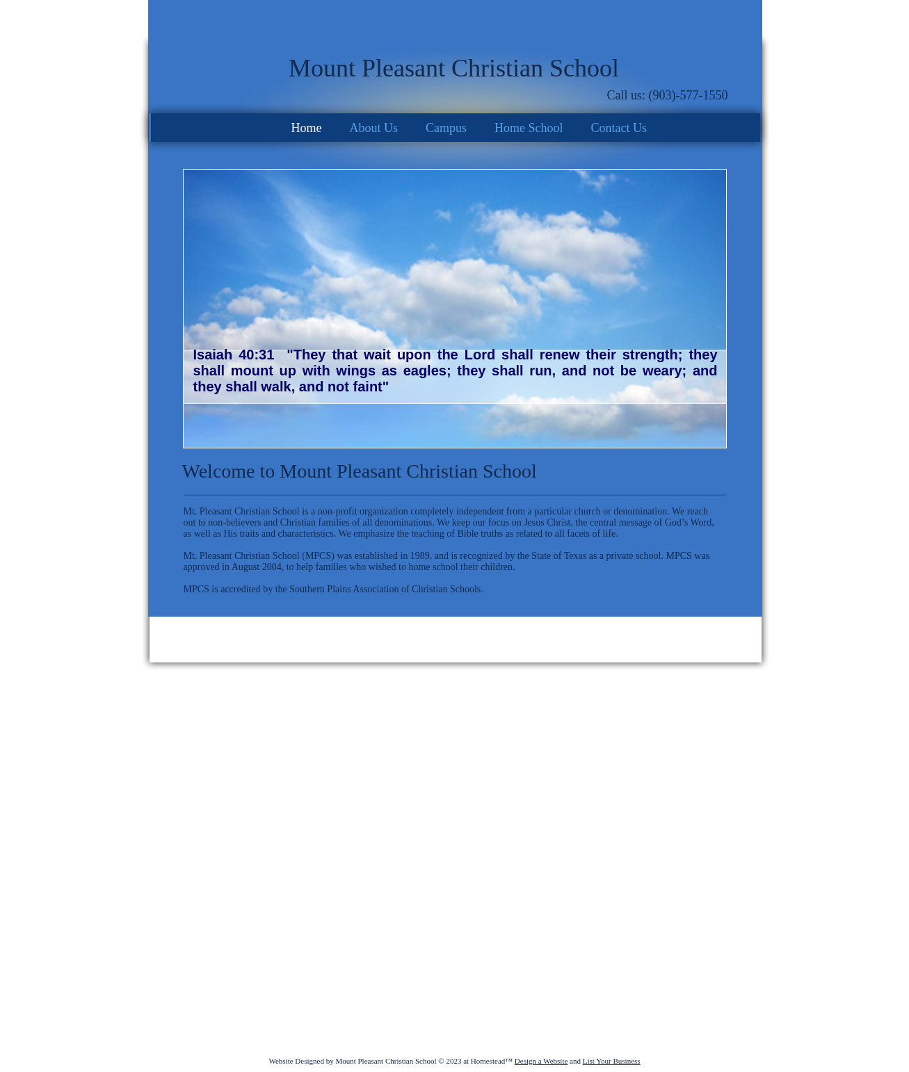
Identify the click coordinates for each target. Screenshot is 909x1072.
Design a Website (541, 1061)
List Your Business (612, 1061)
